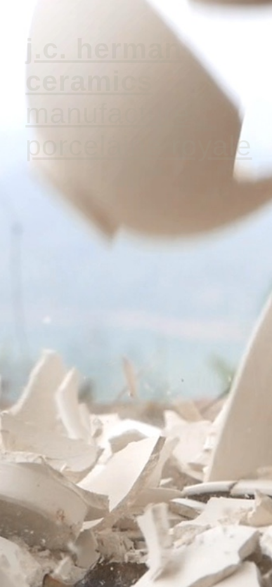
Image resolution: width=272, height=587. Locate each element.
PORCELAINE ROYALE (138, 145)
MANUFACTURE (107, 113)
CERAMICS (89, 80)
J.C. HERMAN (103, 48)
